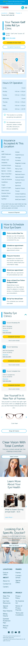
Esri (10, 71)
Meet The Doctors (14, 545)
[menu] (26, 7)
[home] (5, 7)
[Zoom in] (23, 65)
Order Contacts (14, 456)
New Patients (7, 611)
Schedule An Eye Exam (14, 43)
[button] (14, 315)
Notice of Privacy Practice (19, 608)
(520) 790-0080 (10, 38)
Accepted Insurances (14, 47)
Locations (4, 13)
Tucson (18, 13)
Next (26, 417)
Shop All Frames (14, 431)
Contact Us (7, 584)
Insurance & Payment (14, 212)
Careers (6, 587)
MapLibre (6, 71)
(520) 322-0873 (7, 356)
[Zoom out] (23, 67)
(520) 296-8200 (7, 332)
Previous (1, 417)
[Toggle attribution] (23, 71)
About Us (6, 581)
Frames (18, 573)
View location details (14, 340)
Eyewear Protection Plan (6, 621)
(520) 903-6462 (7, 381)
